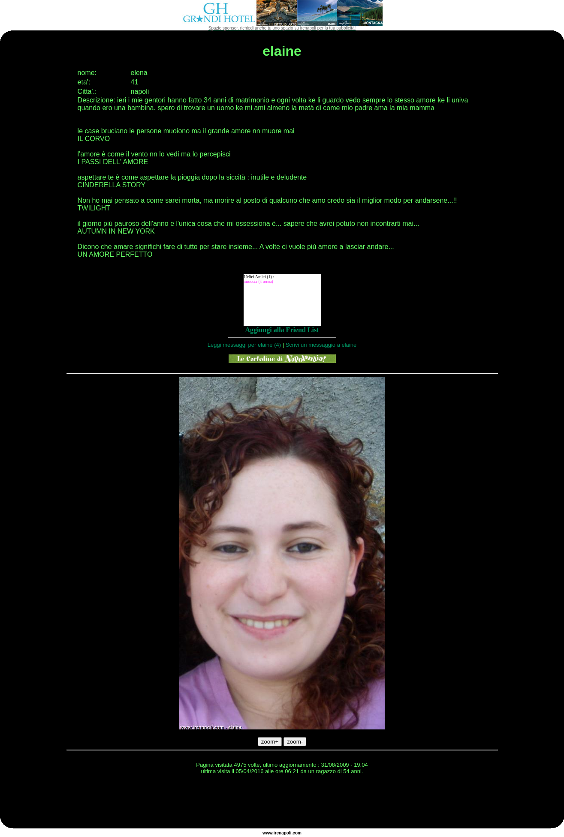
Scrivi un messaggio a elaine (321, 345)
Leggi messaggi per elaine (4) (244, 345)
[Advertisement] (282, 803)
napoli (285, 833)
